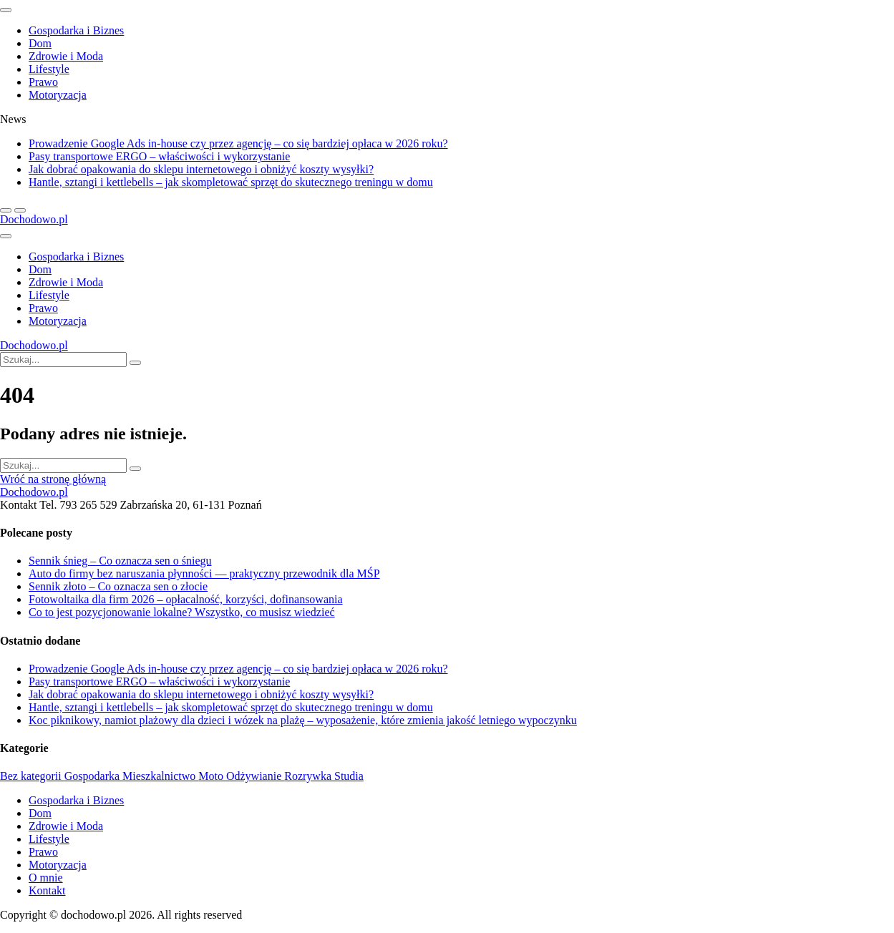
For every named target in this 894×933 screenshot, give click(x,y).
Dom (40, 43)
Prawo (43, 82)
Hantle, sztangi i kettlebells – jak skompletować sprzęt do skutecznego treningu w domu (231, 182)
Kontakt (47, 890)
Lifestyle (49, 69)
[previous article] (20, 210)
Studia (349, 776)
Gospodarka (93, 776)
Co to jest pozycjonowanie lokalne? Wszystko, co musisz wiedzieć (182, 612)
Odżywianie (255, 776)
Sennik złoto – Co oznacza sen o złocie (118, 586)
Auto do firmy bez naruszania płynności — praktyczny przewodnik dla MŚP (204, 573)
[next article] (5, 210)
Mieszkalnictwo (160, 776)
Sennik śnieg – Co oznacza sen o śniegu (120, 561)
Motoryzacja (58, 95)
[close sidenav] (5, 10)
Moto (212, 776)
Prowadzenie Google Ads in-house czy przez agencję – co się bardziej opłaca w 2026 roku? (238, 143)
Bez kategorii (32, 776)
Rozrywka (309, 776)
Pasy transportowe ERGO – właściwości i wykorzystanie (159, 156)
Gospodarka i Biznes (76, 30)
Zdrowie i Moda (66, 56)
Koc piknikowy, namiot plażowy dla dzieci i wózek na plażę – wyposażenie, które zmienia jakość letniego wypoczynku (303, 720)
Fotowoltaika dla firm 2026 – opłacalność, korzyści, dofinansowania (186, 599)
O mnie (46, 877)
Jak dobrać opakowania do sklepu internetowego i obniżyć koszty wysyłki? (201, 169)
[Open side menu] (5, 236)
